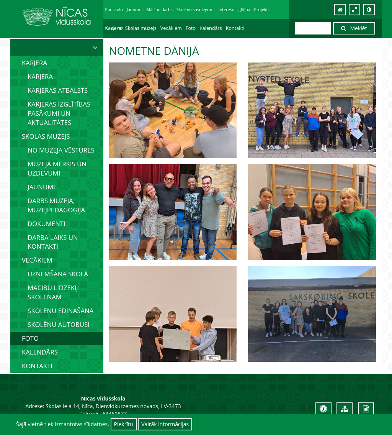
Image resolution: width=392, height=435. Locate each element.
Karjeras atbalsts (58, 90)
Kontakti (235, 28)
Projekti (261, 9)
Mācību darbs (159, 9)
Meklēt (354, 28)
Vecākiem (171, 28)
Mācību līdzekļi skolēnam (54, 292)
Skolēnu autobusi (59, 324)
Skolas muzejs (141, 28)
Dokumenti (46, 223)
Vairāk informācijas (165, 424)
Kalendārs (210, 28)
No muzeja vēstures (61, 150)
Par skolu (114, 9)
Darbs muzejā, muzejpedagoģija (56, 205)
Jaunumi (135, 9)
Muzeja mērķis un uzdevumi (57, 168)
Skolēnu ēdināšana (60, 310)
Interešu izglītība (234, 9)
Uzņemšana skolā (58, 273)
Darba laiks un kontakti (53, 242)
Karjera (113, 28)
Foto (191, 28)
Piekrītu (123, 424)
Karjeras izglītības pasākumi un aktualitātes (59, 113)
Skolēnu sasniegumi (195, 9)
